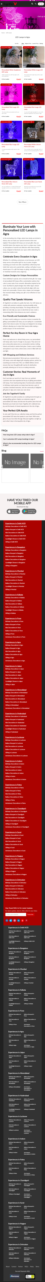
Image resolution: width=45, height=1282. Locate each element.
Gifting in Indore (10, 776)
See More (22, 202)
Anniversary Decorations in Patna (15, 803)
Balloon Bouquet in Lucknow (14, 743)
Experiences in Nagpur (14, 856)
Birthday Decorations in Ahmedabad (16, 692)
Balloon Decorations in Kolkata (14, 607)
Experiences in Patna (13, 785)
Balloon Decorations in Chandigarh (15, 821)
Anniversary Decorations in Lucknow (16, 756)
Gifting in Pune (9, 634)
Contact (14, 1266)
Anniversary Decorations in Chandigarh (17, 827)
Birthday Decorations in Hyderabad (16, 716)
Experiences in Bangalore (15, 547)
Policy (32, 1266)
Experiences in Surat (13, 832)
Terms (37, 1266)
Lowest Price (35, 43)
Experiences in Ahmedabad (15, 690)
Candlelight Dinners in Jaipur (14, 681)
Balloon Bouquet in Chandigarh (14, 814)
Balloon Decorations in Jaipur (14, 678)
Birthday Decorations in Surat (14, 835)
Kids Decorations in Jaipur (13, 675)
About (8, 1266)
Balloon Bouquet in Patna (13, 791)
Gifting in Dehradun (11, 895)
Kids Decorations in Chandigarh (14, 817)
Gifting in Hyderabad (11, 732)
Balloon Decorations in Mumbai (15, 583)
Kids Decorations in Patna (13, 794)
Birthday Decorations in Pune (14, 621)
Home (3, 32)
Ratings (41, 43)
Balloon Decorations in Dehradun (15, 892)
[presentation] (1, 467)
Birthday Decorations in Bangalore (15, 550)
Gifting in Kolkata (10, 613)
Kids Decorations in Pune (13, 627)
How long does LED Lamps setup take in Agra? (19, 435)
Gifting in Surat (9, 847)
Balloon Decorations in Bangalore (15, 559)
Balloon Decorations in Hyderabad (15, 726)
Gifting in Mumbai (10, 589)
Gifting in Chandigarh (11, 824)
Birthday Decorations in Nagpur (15, 859)
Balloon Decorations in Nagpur (14, 868)
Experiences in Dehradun (15, 880)
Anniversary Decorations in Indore (15, 779)
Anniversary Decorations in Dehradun (16, 898)
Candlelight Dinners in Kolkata (14, 610)
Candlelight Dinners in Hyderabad (15, 729)
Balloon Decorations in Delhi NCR (15, 536)
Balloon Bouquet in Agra (12, 648)
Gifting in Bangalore (11, 565)
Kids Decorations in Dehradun (14, 889)
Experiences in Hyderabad (15, 713)
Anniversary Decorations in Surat (15, 851)
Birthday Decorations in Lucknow (15, 740)
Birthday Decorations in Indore (14, 764)
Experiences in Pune (13, 618)
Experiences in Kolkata (14, 595)
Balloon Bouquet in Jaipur (13, 672)
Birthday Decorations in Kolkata (15, 597)
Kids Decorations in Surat (13, 841)
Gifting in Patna (10, 800)
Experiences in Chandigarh (15, 808)
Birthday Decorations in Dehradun (15, 883)
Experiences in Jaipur (13, 666)
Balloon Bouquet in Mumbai (13, 577)
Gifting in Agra (9, 657)
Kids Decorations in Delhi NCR (14, 532)
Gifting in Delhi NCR (11, 542)
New (23, 43)
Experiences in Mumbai (14, 571)
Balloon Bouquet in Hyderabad (14, 719)
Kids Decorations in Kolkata (13, 604)
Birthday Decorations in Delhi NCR (16, 526)
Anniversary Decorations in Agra (15, 661)
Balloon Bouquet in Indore (13, 767)
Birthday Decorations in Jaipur (14, 669)
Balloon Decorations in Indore (14, 773)
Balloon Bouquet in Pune (12, 624)
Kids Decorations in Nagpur (13, 865)
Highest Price (28, 43)
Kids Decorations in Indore (13, 770)
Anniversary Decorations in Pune (15, 637)
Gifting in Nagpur (10, 871)
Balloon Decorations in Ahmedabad (16, 702)
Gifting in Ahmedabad (11, 705)
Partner (20, 1266)
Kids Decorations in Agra (12, 651)
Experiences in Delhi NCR (15, 523)
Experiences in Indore (13, 761)
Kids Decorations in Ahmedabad (15, 699)
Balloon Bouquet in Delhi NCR (14, 529)
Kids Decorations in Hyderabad (14, 722)
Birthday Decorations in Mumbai (15, 574)
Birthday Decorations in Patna (14, 788)
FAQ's (26, 1266)
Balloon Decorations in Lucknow (15, 749)
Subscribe (30, 914)
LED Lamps (9, 32)
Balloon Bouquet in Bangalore (14, 553)
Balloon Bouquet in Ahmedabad (15, 696)
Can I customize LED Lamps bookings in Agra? (18, 439)
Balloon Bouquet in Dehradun (14, 886)
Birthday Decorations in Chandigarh (16, 811)
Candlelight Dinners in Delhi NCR (15, 539)
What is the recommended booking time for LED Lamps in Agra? (22, 444)
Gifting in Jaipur (10, 684)
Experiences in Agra (13, 642)
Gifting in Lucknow (11, 752)
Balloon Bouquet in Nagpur (13, 862)
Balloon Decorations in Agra (13, 654)
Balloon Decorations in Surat (14, 844)
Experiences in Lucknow (14, 737)
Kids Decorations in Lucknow (14, 746)
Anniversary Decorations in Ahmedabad (17, 708)
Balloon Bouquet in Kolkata (13, 601)
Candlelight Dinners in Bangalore (15, 562)
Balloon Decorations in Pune (14, 631)
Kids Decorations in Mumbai (14, 580)
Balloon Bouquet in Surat (13, 838)
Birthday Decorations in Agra (14, 645)
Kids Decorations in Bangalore (14, 556)
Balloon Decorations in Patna (14, 797)
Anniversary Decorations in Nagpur (16, 874)
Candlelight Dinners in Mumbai (14, 586)
